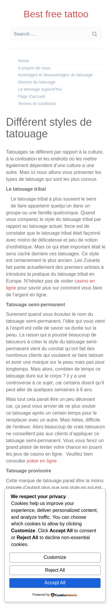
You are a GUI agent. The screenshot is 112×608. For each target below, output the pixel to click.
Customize (55, 557)
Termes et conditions (37, 103)
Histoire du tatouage (36, 82)
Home (23, 60)
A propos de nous (34, 68)
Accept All (55, 582)
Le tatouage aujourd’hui (40, 89)
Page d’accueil (31, 96)
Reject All (55, 570)
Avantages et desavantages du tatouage (55, 74)
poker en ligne (41, 460)
